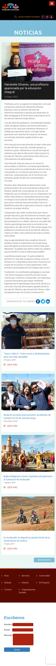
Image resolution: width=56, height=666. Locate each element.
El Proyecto (44, 582)
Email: (7, 630)
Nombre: (8, 624)
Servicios (25, 575)
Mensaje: (8, 635)
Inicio (6, 575)
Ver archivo (44, 560)
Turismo (7, 589)
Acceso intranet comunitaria (29, 17)
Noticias (7, 582)
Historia (25, 582)
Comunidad (44, 575)
